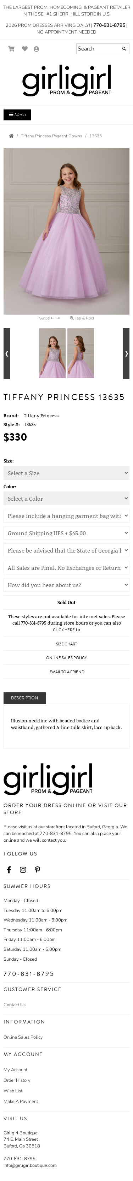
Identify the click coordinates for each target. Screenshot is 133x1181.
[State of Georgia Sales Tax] (66, 550)
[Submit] (124, 48)
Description (24, 698)
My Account (15, 1070)
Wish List (13, 1091)
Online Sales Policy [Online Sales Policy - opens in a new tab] (66, 658)
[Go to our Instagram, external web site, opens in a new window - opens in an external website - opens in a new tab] (23, 870)
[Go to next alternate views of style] (126, 353)
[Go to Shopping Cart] (11, 48)
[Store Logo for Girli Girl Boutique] (66, 80)
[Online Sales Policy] (66, 567)
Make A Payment (21, 1101)
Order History (17, 1080)
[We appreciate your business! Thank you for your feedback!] (66, 585)
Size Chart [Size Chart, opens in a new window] (66, 644)
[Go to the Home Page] (11, 136)
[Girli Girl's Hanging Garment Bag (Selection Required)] (66, 516)
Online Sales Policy (23, 1037)
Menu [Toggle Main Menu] (17, 115)
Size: (9, 461)
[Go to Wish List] (25, 48)
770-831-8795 (109, 25)
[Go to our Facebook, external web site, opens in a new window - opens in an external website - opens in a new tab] (9, 870)
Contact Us (15, 1005)
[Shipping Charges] (66, 533)
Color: (10, 486)
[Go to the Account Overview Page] (36, 49)
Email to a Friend (67, 672)
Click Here (64, 630)
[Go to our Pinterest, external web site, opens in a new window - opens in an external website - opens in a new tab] (37, 870)
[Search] (102, 48)
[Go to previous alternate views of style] (7, 353)
